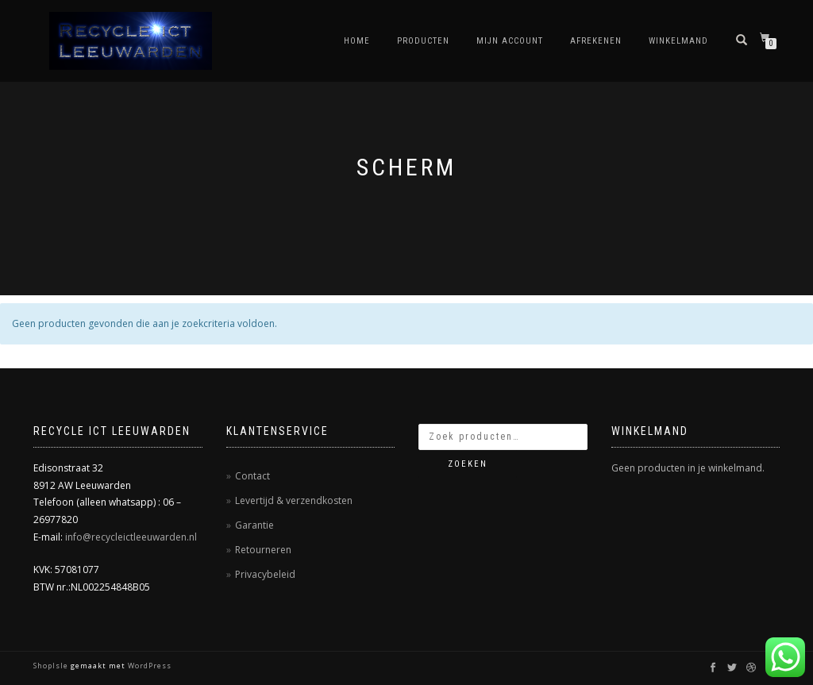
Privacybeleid (265, 574)
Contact (252, 476)
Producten (423, 41)
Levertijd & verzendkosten (294, 500)
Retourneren (263, 549)
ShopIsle (52, 665)
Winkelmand (678, 41)
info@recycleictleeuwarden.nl (131, 537)
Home (357, 41)
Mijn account (509, 41)
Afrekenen (596, 41)
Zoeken (467, 464)
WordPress (148, 665)
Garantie (254, 525)
